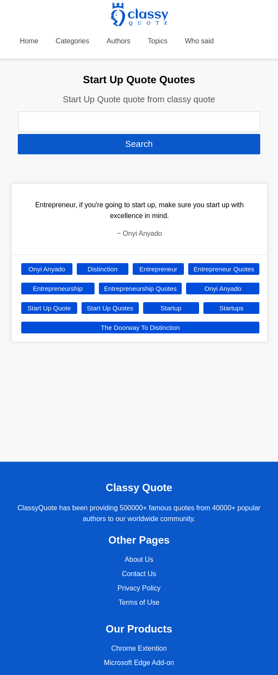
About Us (139, 559)
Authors (119, 41)
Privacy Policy (139, 588)
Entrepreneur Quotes (223, 269)
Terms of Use (138, 602)
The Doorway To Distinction (140, 327)
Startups (231, 308)
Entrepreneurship (58, 288)
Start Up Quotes (110, 308)
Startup (170, 308)
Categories (72, 41)
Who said (199, 41)
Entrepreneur (158, 269)
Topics (157, 41)
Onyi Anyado (46, 269)
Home (29, 41)
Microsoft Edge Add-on (139, 662)
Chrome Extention (139, 648)
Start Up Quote (49, 308)
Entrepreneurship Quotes (140, 288)
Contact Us (139, 573)
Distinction (103, 269)
